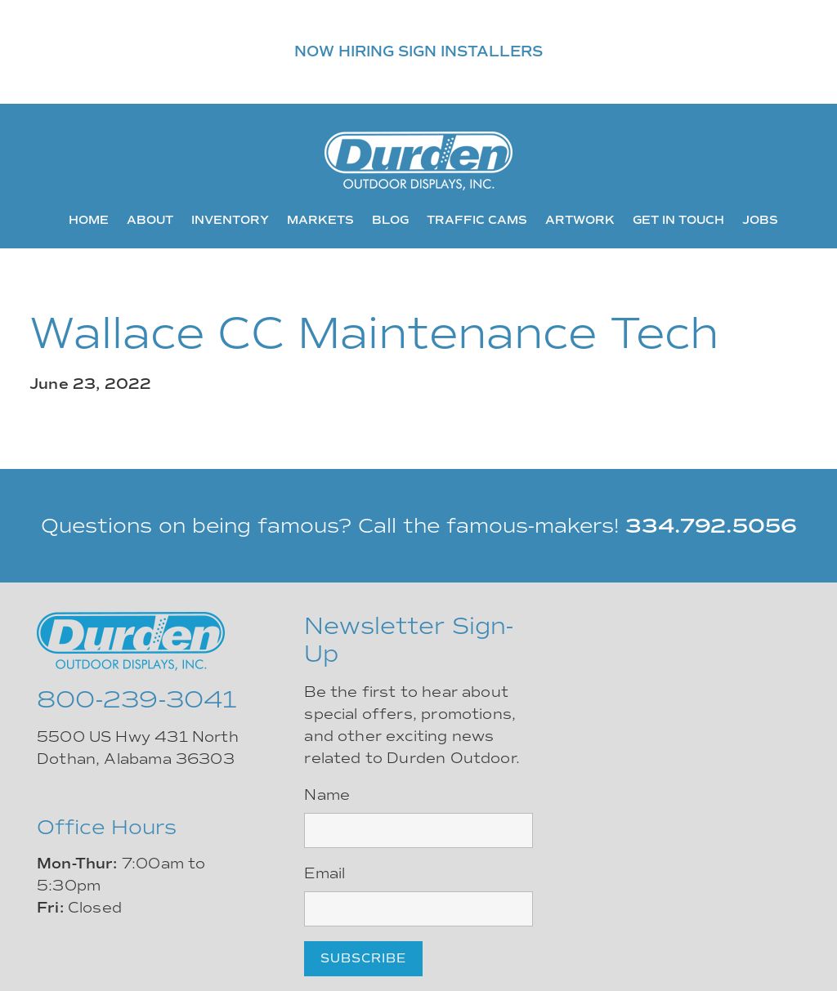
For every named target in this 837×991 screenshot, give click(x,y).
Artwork (580, 219)
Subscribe (363, 958)
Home (89, 219)
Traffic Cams (477, 219)
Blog (390, 219)
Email (324, 873)
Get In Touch (678, 219)
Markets (320, 219)
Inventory (230, 219)
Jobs (760, 219)
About (150, 219)
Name (327, 795)
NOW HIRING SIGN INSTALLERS (418, 51)
